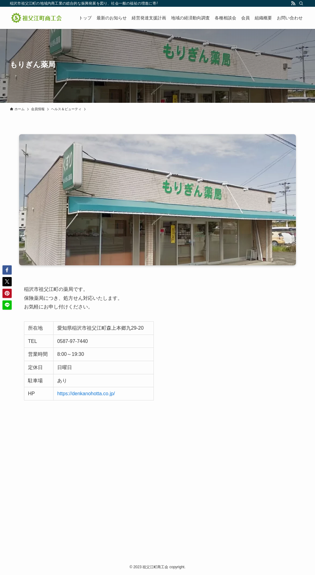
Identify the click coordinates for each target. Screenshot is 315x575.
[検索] (301, 3)
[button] (7, 270)
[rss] (293, 3)
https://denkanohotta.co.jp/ (86, 393)
